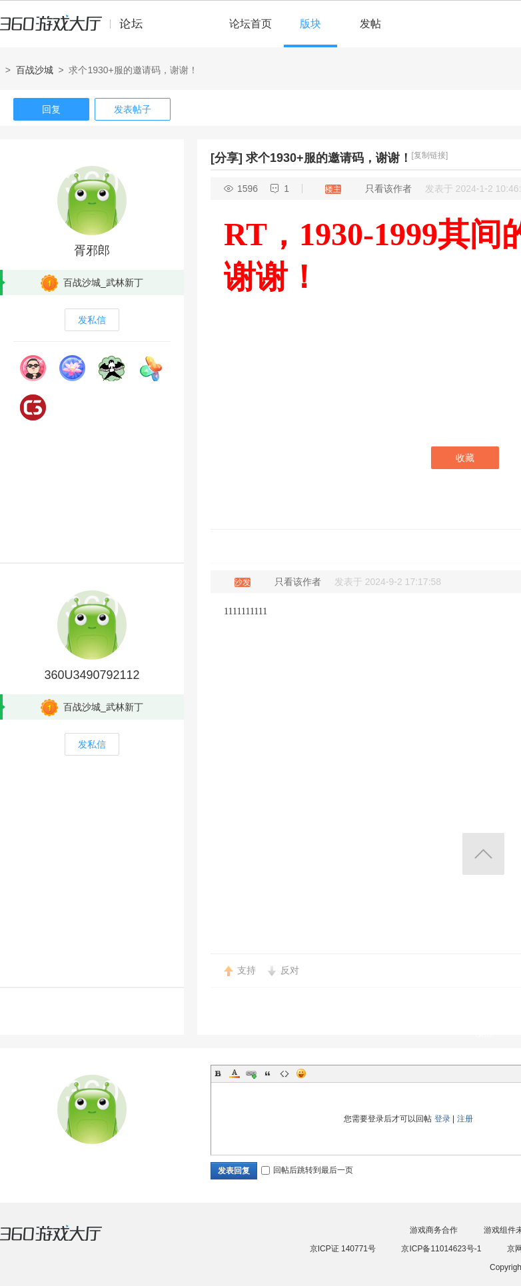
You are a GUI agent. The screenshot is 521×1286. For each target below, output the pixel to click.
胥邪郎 (92, 250)
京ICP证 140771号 (343, 1248)
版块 (310, 23)
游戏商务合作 (434, 1230)
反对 (289, 970)
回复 (51, 109)
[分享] (227, 158)
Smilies (301, 1073)
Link (251, 1073)
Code (284, 1073)
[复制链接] (430, 155)
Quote (267, 1073)
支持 (246, 970)
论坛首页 (250, 23)
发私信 (92, 320)
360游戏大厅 (64, 1241)
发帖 (370, 23)
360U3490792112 (91, 675)
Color (234, 1073)
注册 (465, 1118)
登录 (442, 1118)
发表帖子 (132, 109)
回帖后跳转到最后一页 (307, 1170)
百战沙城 (34, 70)
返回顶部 (483, 854)
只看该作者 (388, 188)
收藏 (465, 457)
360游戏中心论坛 (77, 29)
